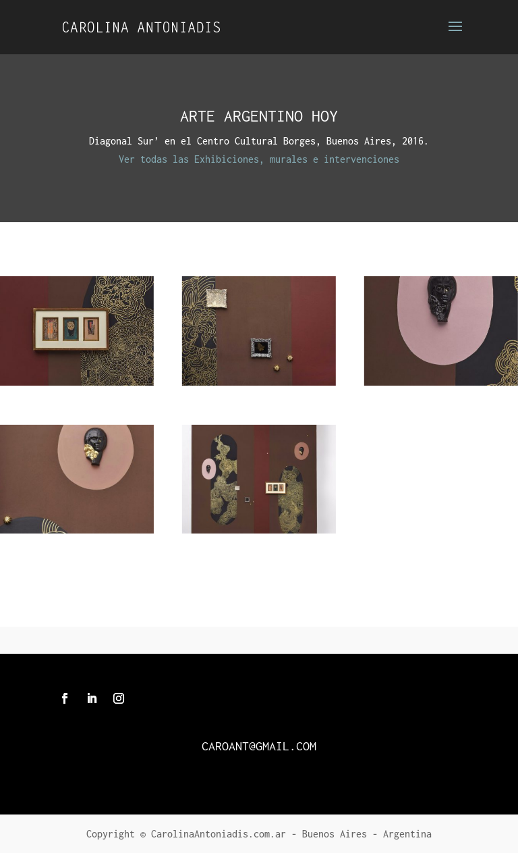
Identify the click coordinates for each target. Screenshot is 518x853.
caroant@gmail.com (259, 746)
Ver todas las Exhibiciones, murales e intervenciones (259, 159)
